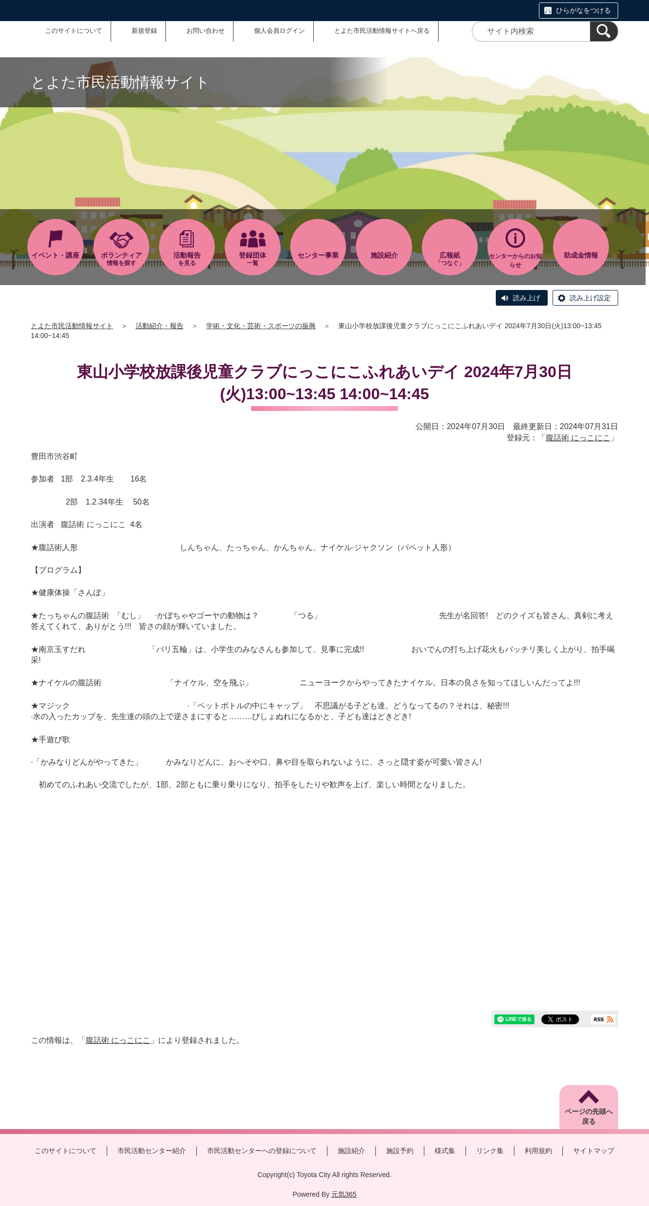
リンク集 (490, 1151)
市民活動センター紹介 (151, 1151)
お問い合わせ (205, 30)
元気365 (343, 1194)
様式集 (445, 1151)
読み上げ (526, 298)
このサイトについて (73, 30)
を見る (187, 258)
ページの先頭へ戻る (589, 1116)
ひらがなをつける (583, 10)
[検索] (604, 31)
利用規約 (538, 1151)
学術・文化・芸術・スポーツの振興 (261, 326)
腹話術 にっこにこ (578, 438)
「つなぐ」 (450, 258)
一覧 (252, 258)
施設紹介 (351, 1151)
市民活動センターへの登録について (262, 1151)
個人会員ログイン (279, 30)
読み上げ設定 (590, 298)
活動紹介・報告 (160, 326)
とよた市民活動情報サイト (72, 326)
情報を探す (121, 258)
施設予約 (400, 1151)
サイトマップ (593, 1151)
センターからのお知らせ (515, 260)
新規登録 (144, 30)
